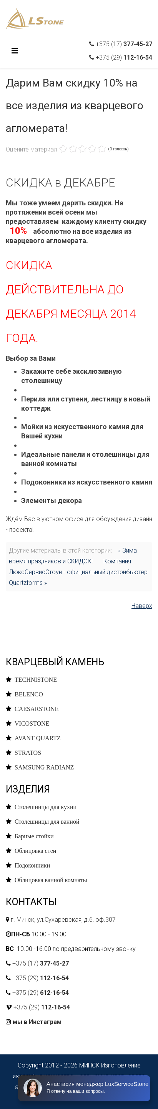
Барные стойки (34, 836)
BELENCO (29, 694)
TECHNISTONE (36, 679)
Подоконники (32, 865)
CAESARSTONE (36, 709)
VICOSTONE (32, 723)
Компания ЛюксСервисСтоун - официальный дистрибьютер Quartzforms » (78, 572)
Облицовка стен (35, 851)
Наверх (141, 605)
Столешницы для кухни (46, 807)
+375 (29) (123, 57)
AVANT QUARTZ (38, 738)
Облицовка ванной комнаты (51, 880)
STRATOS (28, 752)
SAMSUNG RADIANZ (44, 767)
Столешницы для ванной (47, 821)
